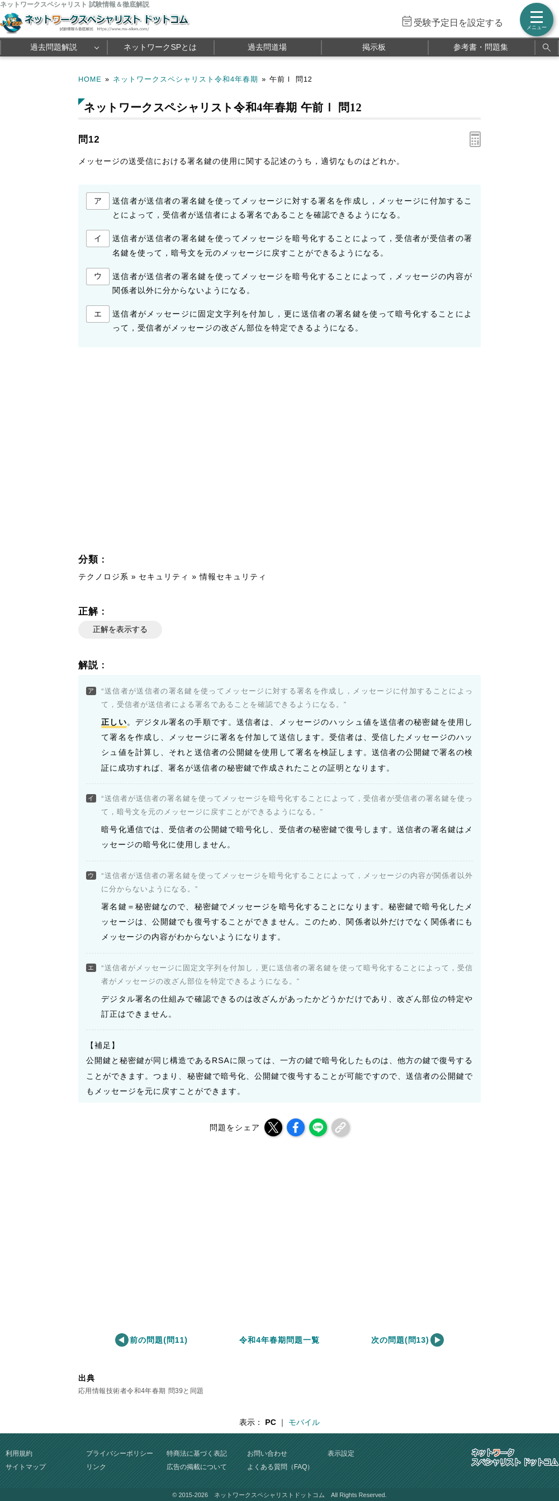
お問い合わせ (267, 1453)
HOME (90, 79)
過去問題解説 (53, 47)
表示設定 (341, 1453)
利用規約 (19, 1453)
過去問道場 (267, 47)
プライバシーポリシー (119, 1453)
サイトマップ (26, 1467)
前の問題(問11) (159, 1339)
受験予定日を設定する (458, 22)
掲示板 (374, 47)
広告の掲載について (197, 1467)
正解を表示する (120, 629)
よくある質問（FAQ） (280, 1467)
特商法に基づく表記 (197, 1453)
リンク (96, 1467)
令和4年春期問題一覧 (279, 1339)
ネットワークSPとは (160, 47)
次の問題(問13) (400, 1339)
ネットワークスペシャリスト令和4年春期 (185, 79)
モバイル (304, 1422)
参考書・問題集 (480, 47)
